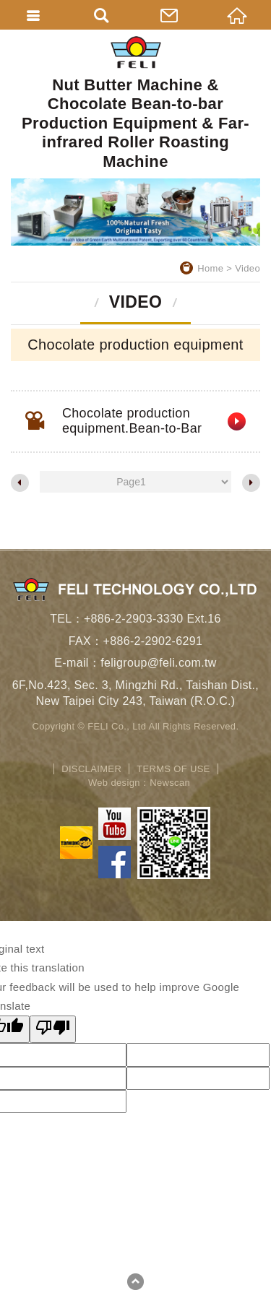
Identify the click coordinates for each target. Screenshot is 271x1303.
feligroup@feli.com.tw (158, 663)
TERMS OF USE (173, 768)
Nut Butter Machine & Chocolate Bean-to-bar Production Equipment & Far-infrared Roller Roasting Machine (135, 103)
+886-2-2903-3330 (134, 618)
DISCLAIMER (91, 768)
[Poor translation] (53, 1029)
